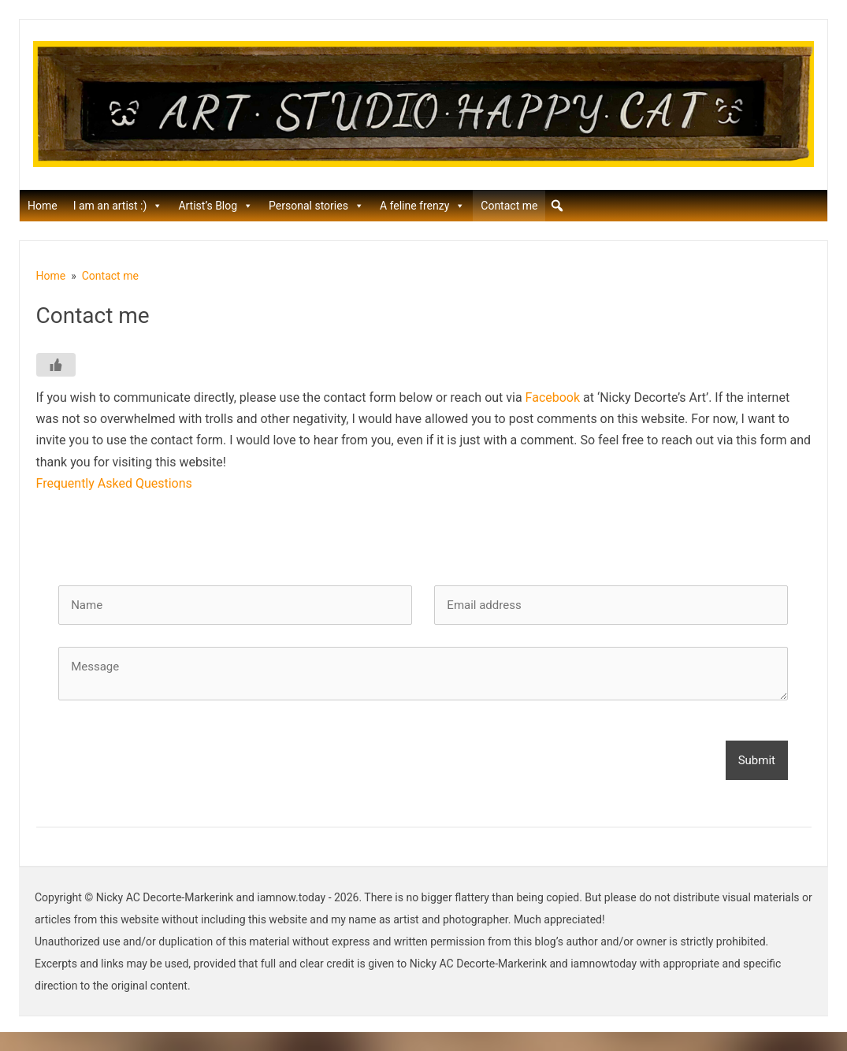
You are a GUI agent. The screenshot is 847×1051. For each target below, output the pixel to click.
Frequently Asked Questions (114, 483)
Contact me (509, 205)
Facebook (553, 397)
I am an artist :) (118, 205)
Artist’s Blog (215, 205)
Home (43, 205)
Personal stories (316, 205)
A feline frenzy (422, 205)
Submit (756, 760)
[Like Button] (56, 365)
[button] (557, 205)
